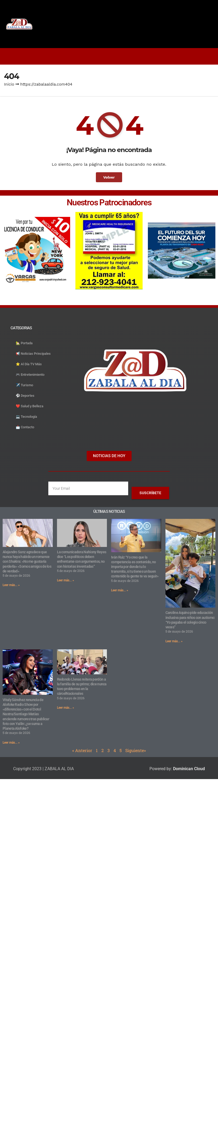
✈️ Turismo (24, 385)
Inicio (9, 84)
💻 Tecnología (26, 417)
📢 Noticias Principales (33, 354)
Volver (109, 177)
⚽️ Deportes (25, 396)
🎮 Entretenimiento (30, 375)
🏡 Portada (24, 343)
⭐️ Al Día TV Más (29, 364)
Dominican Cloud (188, 768)
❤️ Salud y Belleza (29, 406)
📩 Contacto (25, 427)
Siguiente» (135, 750)
